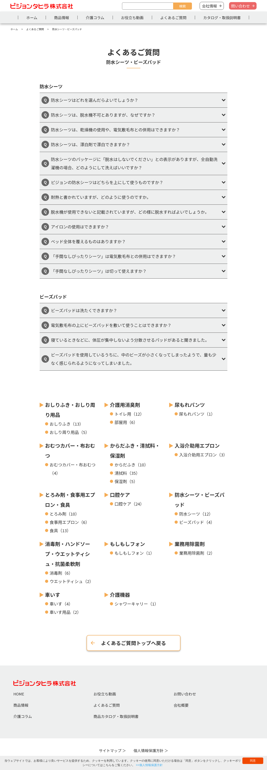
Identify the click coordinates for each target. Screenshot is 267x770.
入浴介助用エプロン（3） (203, 455)
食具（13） (60, 530)
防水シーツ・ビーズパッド (199, 499)
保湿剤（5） (126, 481)
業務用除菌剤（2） (197, 553)
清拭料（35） (127, 473)
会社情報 (209, 6)
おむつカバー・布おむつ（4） (73, 469)
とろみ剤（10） (64, 514)
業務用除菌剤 (190, 543)
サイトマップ (110, 750)
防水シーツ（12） (196, 514)
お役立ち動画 (132, 17)
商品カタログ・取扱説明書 (116, 716)
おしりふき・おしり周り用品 (70, 409)
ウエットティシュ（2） (71, 581)
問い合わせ (240, 6)
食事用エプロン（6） (69, 522)
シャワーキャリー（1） (137, 604)
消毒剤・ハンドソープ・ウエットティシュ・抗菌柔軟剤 (67, 553)
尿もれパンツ (190, 404)
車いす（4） (61, 604)
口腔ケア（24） (129, 504)
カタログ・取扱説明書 (222, 17)
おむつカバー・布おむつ (70, 450)
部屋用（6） (126, 422)
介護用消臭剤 (125, 404)
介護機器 (120, 594)
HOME (18, 693)
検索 (182, 6)
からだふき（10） (131, 465)
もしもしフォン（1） (134, 553)
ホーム (31, 17)
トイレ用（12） (129, 414)
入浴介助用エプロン (197, 445)
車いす (52, 594)
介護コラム (95, 17)
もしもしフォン (127, 543)
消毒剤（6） (61, 573)
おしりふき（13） (66, 424)
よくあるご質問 (173, 17)
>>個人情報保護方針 (149, 765)
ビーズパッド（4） (197, 522)
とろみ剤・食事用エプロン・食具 (70, 499)
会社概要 (181, 705)
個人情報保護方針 (149, 750)
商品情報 (61, 17)
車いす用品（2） (65, 612)
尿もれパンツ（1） (197, 414)
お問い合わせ (185, 693)
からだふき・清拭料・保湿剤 (135, 450)
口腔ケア (120, 494)
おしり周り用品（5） (69, 432)
